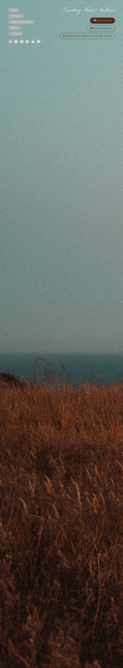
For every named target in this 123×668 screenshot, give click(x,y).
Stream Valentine (101, 28)
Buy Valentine (102, 20)
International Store (21, 21)
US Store (16, 16)
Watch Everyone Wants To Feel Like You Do (87, 36)
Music (14, 27)
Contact (15, 33)
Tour (13, 10)
